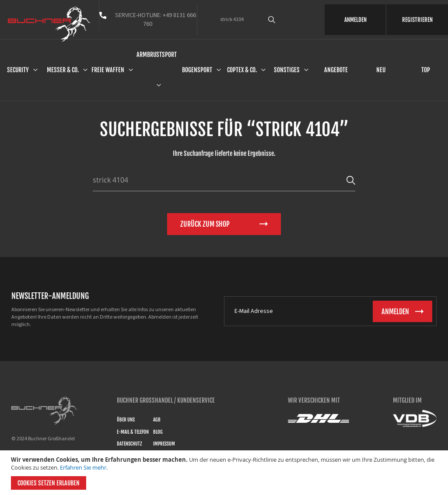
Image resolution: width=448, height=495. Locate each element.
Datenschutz (129, 444)
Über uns (126, 420)
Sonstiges (287, 70)
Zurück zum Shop (205, 224)
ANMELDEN (355, 19)
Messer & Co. (63, 70)
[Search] (350, 180)
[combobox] (284, 20)
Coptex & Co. (242, 70)
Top (425, 70)
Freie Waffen (107, 70)
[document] (225, 473)
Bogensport (197, 70)
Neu (380, 70)
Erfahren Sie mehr (83, 467)
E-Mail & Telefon (133, 432)
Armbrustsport (156, 54)
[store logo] (49, 24)
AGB (157, 420)
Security (18, 70)
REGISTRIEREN (417, 19)
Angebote (336, 70)
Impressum (164, 444)
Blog (158, 432)
